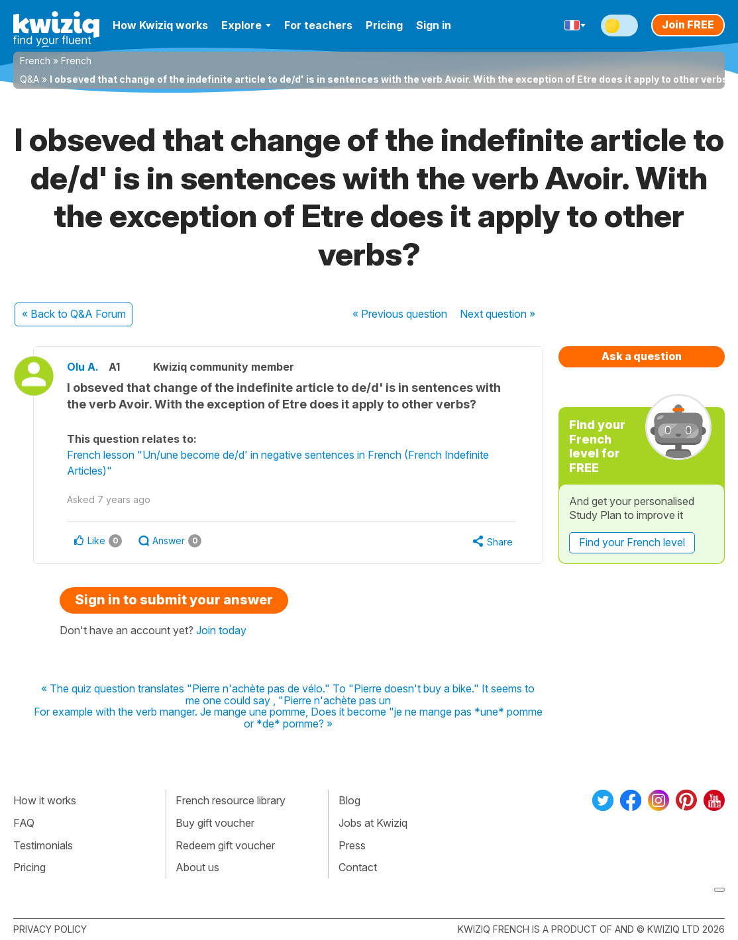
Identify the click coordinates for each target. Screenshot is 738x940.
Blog (349, 800)
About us (197, 867)
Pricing (384, 25)
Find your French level (632, 542)
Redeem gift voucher (225, 845)
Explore (246, 25)
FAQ (23, 822)
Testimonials (43, 845)
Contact (358, 867)
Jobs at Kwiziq (373, 822)
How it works (44, 800)
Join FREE (688, 24)
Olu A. (83, 366)
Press (352, 845)
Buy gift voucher (215, 822)
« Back (74, 313)
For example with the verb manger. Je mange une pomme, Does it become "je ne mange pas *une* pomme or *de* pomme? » (288, 717)
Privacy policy (50, 929)
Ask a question (642, 356)
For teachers (318, 25)
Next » (497, 313)
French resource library (231, 800)
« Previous (399, 313)
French (35, 60)
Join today (221, 630)
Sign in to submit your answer (174, 600)
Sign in (433, 25)
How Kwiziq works (160, 25)
